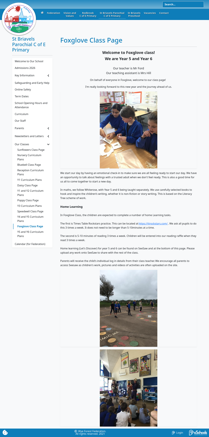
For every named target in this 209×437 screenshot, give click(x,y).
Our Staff (20, 120)
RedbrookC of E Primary (88, 14)
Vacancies (150, 12)
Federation (53, 12)
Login (177, 432)
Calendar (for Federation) (30, 244)
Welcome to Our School (29, 61)
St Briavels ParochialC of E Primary (112, 14)
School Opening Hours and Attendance (31, 105)
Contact (164, 12)
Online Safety (23, 89)
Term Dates (22, 96)
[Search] (183, 4)
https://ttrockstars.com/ (153, 223)
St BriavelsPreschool (134, 14)
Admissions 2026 (25, 68)
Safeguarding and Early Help (32, 83)
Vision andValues (70, 14)
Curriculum (21, 114)
